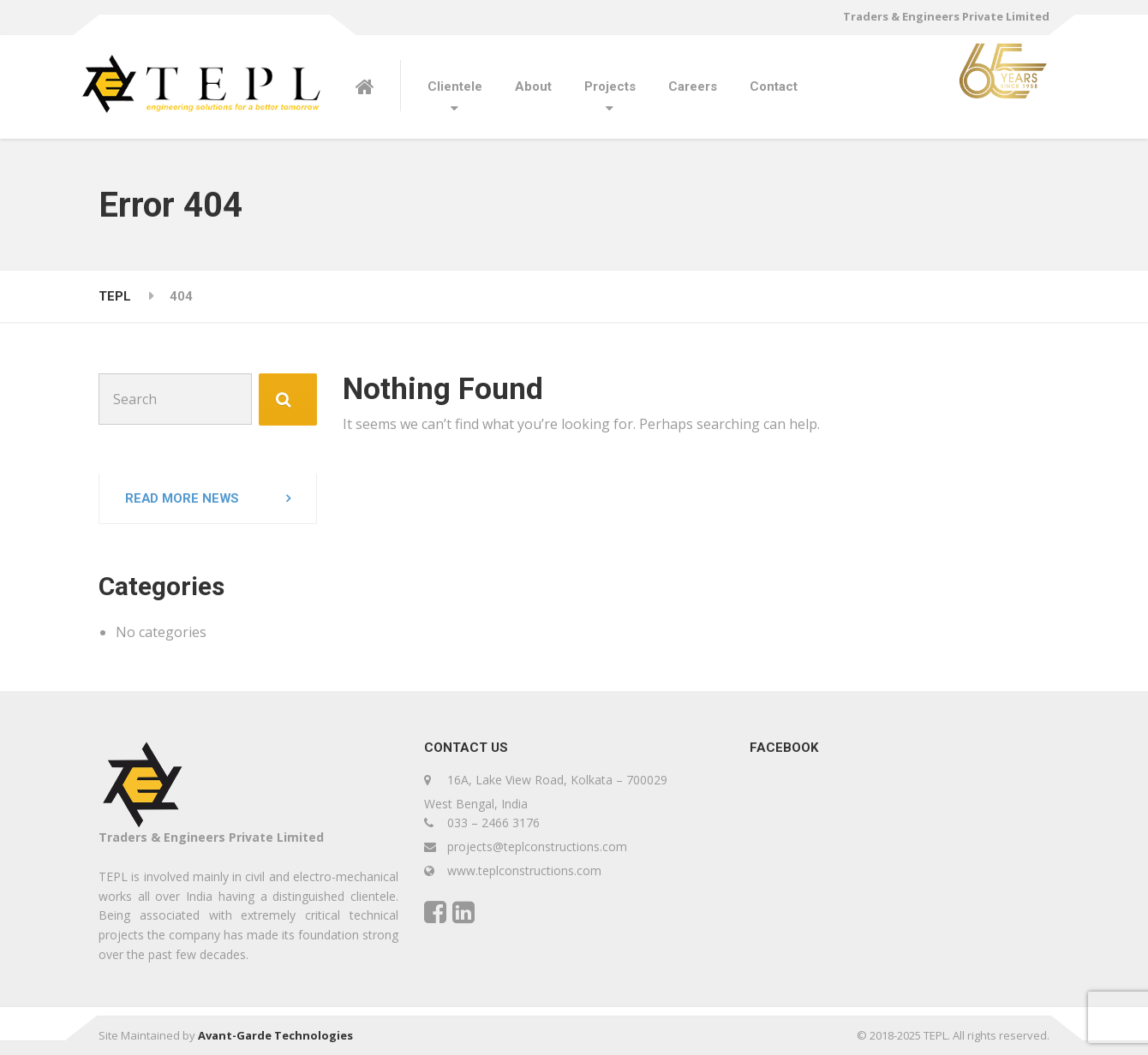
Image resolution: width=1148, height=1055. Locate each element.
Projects (610, 86)
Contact (774, 86)
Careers (692, 86)
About (533, 86)
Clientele (455, 86)
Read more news (183, 498)
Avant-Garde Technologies (275, 1035)
